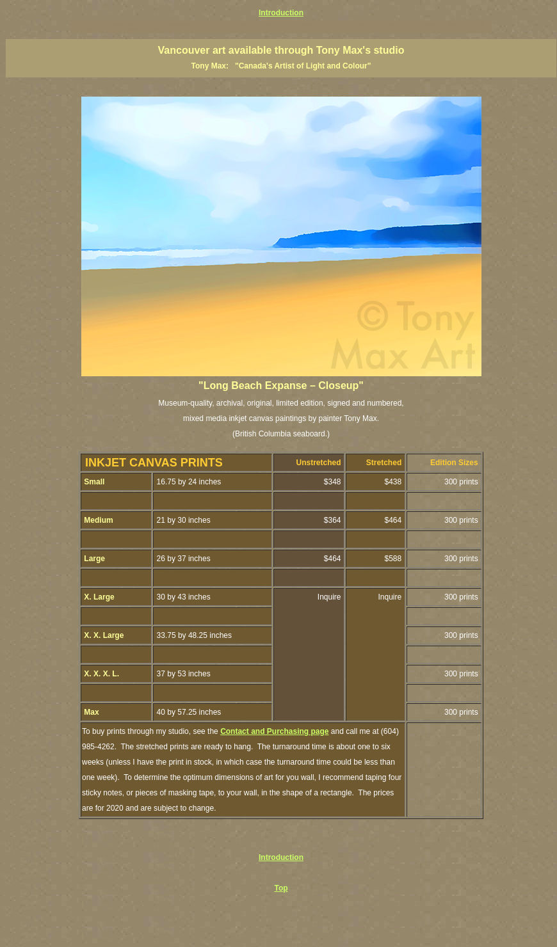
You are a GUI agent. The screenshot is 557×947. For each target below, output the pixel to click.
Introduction (281, 12)
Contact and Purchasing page (274, 731)
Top (280, 888)
